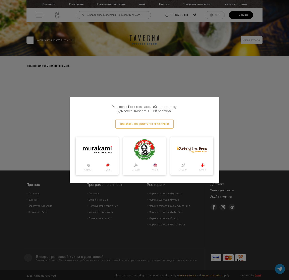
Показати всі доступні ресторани (144, 124)
